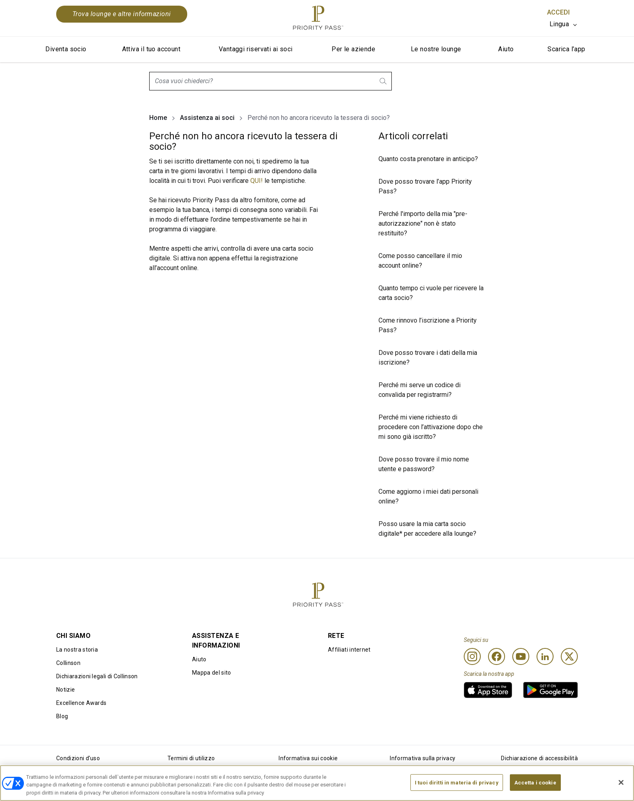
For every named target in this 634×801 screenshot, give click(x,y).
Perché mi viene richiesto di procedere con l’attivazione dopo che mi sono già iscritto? (430, 426)
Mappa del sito (211, 672)
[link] (488, 690)
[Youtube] (520, 656)
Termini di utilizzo (191, 758)
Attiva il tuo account (151, 49)
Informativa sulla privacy (422, 758)
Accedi (558, 12)
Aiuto (506, 49)
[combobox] (270, 81)
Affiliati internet (349, 649)
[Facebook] (496, 656)
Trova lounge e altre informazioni (121, 14)
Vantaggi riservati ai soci (255, 49)
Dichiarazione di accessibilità (539, 758)
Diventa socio (65, 49)
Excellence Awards (81, 703)
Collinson (68, 663)
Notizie (65, 689)
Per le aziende (353, 49)
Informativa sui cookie (308, 758)
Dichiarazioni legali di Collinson (97, 676)
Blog (62, 716)
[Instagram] (472, 656)
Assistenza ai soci (207, 118)
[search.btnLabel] (384, 81)
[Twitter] (569, 656)
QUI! (256, 181)
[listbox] (563, 24)
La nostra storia (77, 649)
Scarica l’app (566, 49)
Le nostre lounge (436, 49)
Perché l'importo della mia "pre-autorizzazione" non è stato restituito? (422, 223)
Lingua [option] (559, 24)
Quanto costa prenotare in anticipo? (428, 159)
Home (158, 118)
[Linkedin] (545, 656)
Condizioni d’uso (78, 758)
